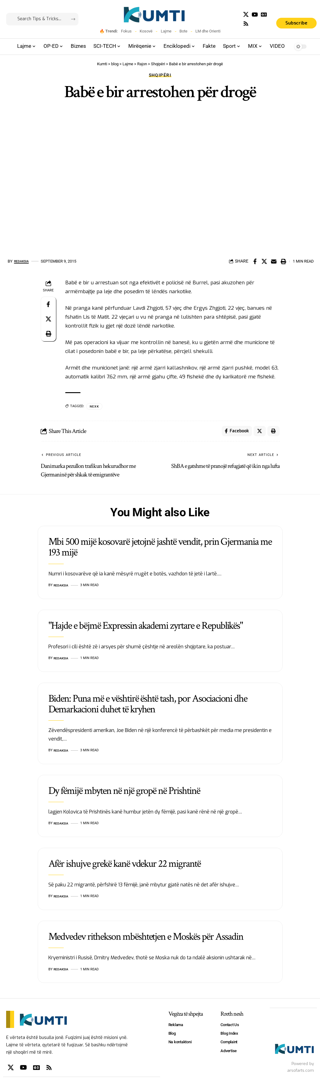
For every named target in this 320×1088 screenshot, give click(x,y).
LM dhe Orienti (207, 31)
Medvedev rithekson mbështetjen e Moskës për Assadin (145, 939)
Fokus (126, 31)
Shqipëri (160, 75)
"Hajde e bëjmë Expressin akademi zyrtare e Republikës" (145, 628)
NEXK (95, 406)
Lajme (166, 31)
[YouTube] (254, 14)
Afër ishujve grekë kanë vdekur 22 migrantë (124, 866)
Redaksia (23, 261)
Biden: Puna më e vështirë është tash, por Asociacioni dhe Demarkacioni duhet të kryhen (147, 706)
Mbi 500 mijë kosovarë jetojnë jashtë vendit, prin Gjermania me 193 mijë (160, 549)
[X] (246, 14)
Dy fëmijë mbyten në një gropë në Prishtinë (124, 793)
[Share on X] (264, 261)
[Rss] (246, 23)
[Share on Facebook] (254, 261)
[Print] (283, 261)
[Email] (273, 261)
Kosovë (146, 31)
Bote (183, 31)
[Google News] (264, 14)
